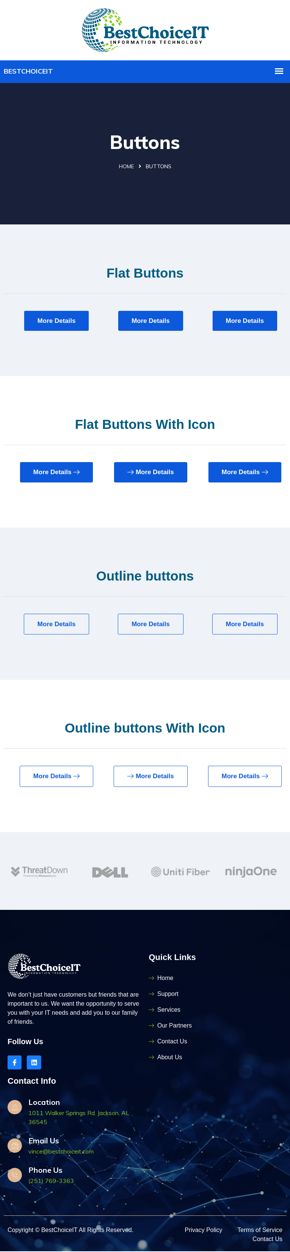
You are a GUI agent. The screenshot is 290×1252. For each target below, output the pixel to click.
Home (126, 167)
